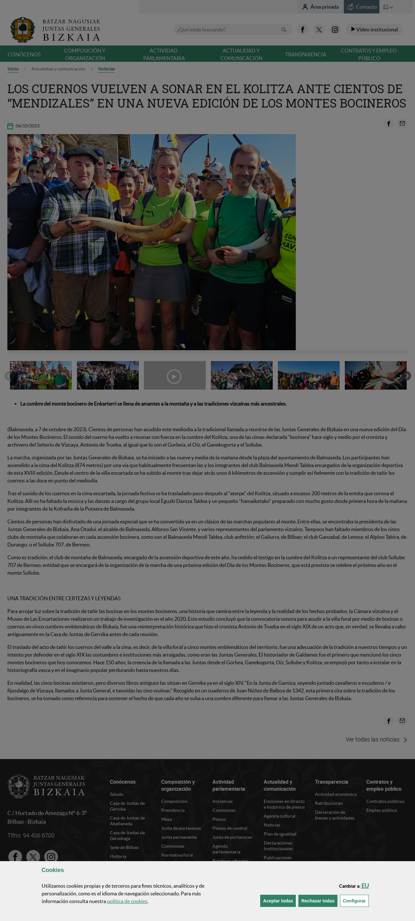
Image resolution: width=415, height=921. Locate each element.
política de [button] (127, 901)
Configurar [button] (356, 900)
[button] (365, 885)
